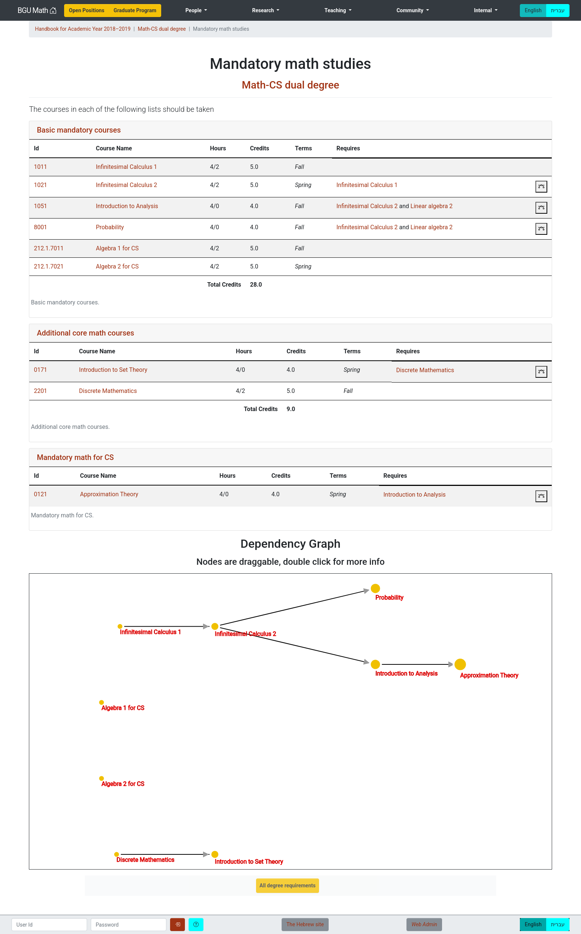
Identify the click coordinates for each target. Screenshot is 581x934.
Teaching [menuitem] (336, 10)
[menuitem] (86, 10)
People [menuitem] (194, 10)
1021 (40, 185)
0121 (40, 494)
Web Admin (424, 924)
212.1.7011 (48, 248)
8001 (40, 227)
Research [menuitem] (263, 10)
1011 (40, 166)
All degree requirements (287, 885)
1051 (40, 206)
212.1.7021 (48, 266)
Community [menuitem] (410, 10)
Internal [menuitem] (483, 10)
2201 (40, 390)
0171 (40, 369)
